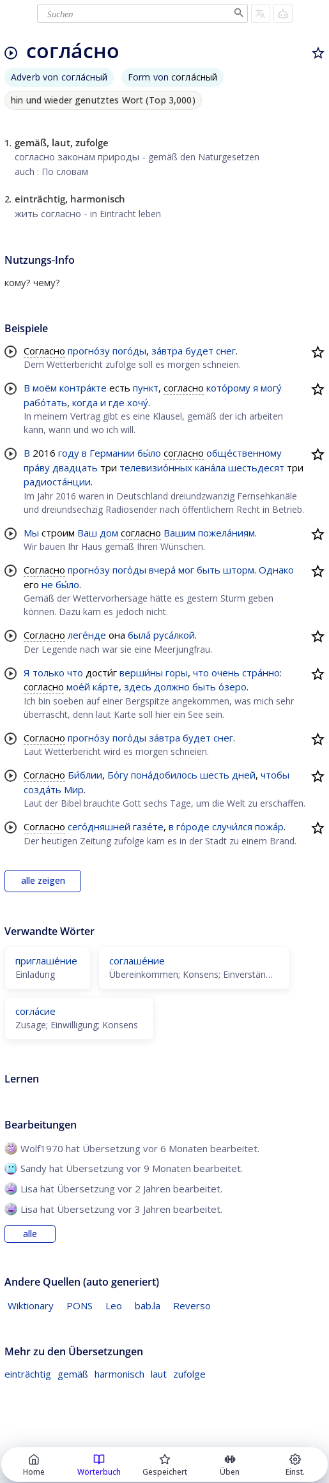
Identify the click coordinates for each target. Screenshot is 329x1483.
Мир (74, 789)
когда (85, 402)
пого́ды (129, 350)
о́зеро (232, 686)
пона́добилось (164, 774)
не (47, 584)
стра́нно (261, 672)
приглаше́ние (46, 960)
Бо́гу (117, 774)
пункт (145, 387)
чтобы (275, 774)
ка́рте (106, 686)
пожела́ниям (226, 532)
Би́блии (85, 774)
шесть (214, 774)
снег (226, 350)
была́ (139, 634)
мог (186, 569)
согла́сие (35, 1011)
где (117, 402)
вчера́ (162, 569)
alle (30, 1234)
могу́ (271, 387)
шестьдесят (256, 467)
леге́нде (87, 634)
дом (109, 532)
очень (225, 672)
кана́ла (210, 467)
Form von (173, 77)
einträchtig (27, 1373)
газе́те (148, 826)
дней (244, 774)
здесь (137, 686)
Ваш (87, 532)
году (68, 452)
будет (199, 350)
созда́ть (42, 789)
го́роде (193, 826)
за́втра (167, 350)
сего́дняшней (99, 826)
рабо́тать (45, 402)
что (75, 672)
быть (208, 569)
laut (159, 1373)
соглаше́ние (137, 960)
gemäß (72, 1373)
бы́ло (149, 452)
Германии (112, 452)
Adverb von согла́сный (59, 77)
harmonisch (119, 1373)
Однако (276, 569)
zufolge (189, 1373)
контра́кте (83, 387)
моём (45, 387)
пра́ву (37, 467)
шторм (238, 569)
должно (172, 686)
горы (176, 672)
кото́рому (228, 387)
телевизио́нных (155, 467)
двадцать (75, 467)
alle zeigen (43, 880)
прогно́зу (89, 350)
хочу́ (137, 402)
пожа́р (269, 826)
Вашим (179, 532)
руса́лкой (174, 634)
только (49, 672)
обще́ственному (244, 452)
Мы (31, 532)
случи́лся (232, 826)
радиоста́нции (57, 481)
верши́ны (141, 672)
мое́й (78, 686)
